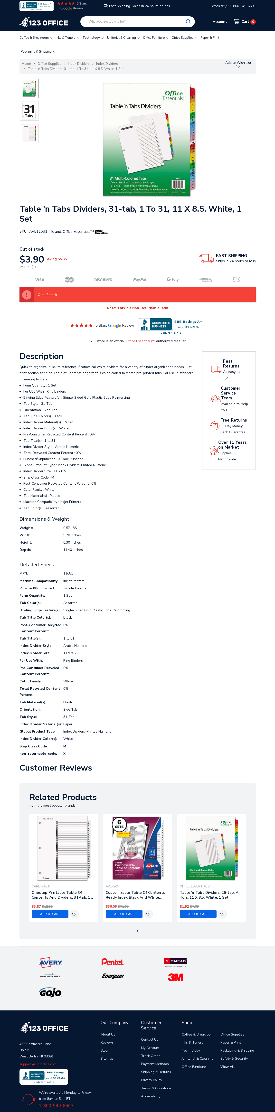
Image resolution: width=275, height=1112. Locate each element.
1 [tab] (137, 931)
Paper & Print (209, 38)
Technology (93, 38)
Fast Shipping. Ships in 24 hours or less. (137, 6)
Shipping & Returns (156, 1040)
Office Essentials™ (140, 341)
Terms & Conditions (156, 1057)
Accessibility (150, 1065)
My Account (150, 1016)
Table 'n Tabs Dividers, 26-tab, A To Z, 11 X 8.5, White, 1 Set (209, 895)
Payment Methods (155, 1032)
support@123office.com (38, 1032)
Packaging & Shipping (38, 51)
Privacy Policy (151, 1048)
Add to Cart (50, 914)
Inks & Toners (68, 38)
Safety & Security (234, 1027)
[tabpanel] (64, 868)
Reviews (107, 1011)
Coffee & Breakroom (36, 38)
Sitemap (107, 1027)
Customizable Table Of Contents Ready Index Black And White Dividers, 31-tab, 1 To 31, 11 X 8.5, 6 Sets (136, 895)
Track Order (150, 1024)
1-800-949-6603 (56, 1074)
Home (26, 63)
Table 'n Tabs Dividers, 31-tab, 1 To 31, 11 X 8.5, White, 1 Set (76, 68)
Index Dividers (79, 63)
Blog (104, 1019)
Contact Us (149, 1008)
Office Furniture (156, 38)
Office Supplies (185, 38)
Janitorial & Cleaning (124, 38)
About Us (108, 1003)
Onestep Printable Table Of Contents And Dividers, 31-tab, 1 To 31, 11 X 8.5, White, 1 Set (61, 895)
